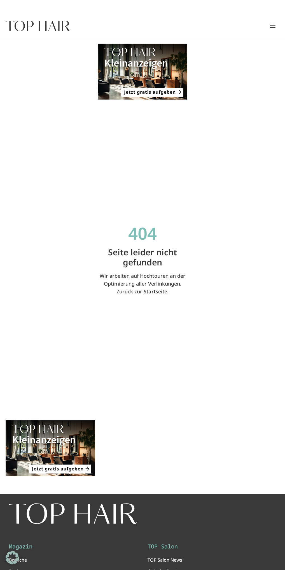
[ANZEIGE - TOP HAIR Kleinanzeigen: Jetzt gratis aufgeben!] (142, 72)
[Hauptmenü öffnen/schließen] (272, 25)
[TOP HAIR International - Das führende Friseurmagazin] (73, 513)
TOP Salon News (165, 560)
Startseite (155, 291)
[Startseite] (38, 26)
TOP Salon (163, 546)
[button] (12, 557)
